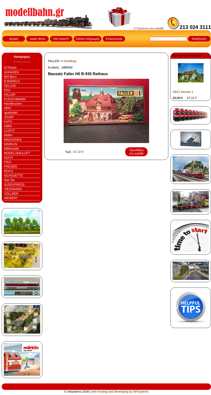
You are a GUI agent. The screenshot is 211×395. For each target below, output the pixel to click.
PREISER (10, 166)
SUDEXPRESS (14, 184)
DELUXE (10, 85)
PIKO (7, 162)
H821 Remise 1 (183, 92)
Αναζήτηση (199, 38)
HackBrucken (13, 103)
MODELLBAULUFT (17, 153)
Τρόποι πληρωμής (87, 38)
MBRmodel (11, 148)
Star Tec (9, 180)
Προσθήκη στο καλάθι (136, 151)
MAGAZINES (13, 139)
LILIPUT (9, 130)
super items (37, 38)
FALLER (9, 94)
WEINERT (11, 198)
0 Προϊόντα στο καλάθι (136, 28)
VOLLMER (11, 193)
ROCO (8, 171)
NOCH (8, 157)
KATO (8, 121)
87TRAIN (10, 67)
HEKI (7, 108)
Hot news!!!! (61, 38)
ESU (7, 90)
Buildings (70, 61)
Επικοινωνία (114, 38)
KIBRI (8, 126)
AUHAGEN (11, 72)
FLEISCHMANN (14, 99)
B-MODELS (12, 81)
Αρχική (13, 38)
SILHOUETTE (13, 175)
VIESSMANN (13, 189)
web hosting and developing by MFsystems (120, 391)
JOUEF (9, 117)
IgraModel (10, 112)
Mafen (8, 135)
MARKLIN (10, 144)
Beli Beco (10, 76)
